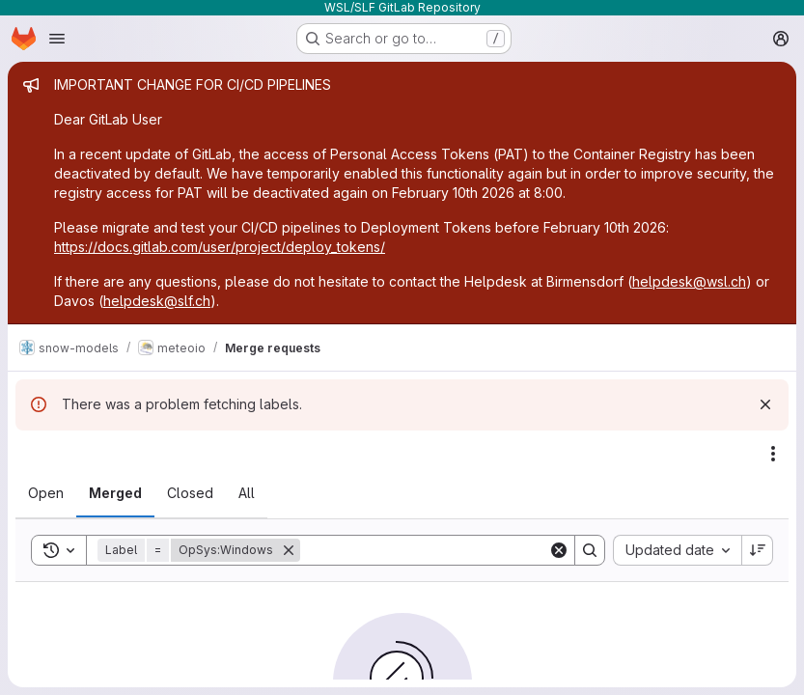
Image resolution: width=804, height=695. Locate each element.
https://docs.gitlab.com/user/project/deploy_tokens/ (219, 246)
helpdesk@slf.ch (156, 300)
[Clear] (558, 550)
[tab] (45, 493)
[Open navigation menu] (57, 38)
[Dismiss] (765, 404)
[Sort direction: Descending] (757, 550)
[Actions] (773, 453)
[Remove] (288, 550)
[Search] (424, 550)
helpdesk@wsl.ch (689, 281)
